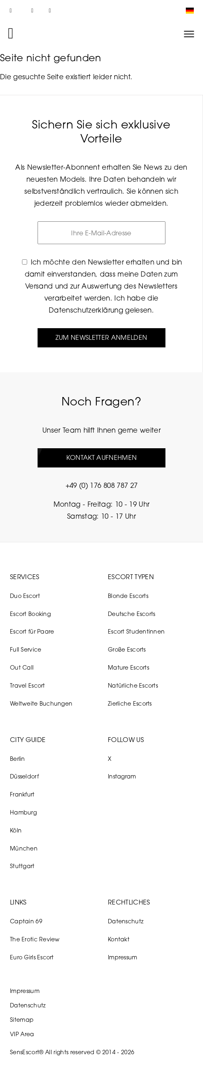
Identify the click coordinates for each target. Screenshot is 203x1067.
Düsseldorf (24, 776)
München (24, 848)
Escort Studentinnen (136, 631)
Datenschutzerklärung (86, 310)
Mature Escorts (128, 667)
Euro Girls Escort (32, 957)
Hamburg (23, 812)
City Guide (28, 740)
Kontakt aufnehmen (101, 458)
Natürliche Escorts (133, 685)
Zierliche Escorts (130, 703)
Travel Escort (27, 685)
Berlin (17, 758)
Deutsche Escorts (131, 613)
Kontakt (118, 939)
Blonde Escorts (128, 595)
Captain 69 (26, 921)
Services (25, 577)
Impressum (122, 957)
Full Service (25, 649)
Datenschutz (125, 921)
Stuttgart (22, 865)
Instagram (122, 776)
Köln (16, 830)
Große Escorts (127, 649)
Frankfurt (22, 794)
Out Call (22, 667)
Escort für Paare (32, 631)
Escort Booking (30, 613)
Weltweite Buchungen (41, 703)
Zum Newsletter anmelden (101, 337)
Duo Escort (25, 595)
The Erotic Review (35, 939)
